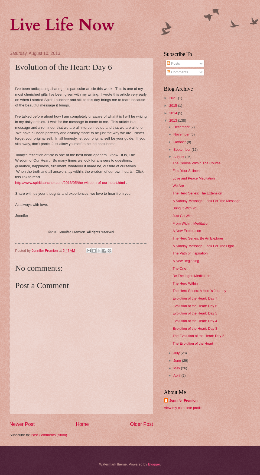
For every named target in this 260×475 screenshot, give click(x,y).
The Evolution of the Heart (193, 343)
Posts (173, 63)
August (179, 157)
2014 (173, 113)
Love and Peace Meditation (194, 178)
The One (179, 268)
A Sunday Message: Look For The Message (206, 201)
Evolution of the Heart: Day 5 (195, 313)
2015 (173, 105)
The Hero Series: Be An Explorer (198, 238)
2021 (173, 98)
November (181, 134)
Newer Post (22, 424)
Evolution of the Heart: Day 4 (195, 321)
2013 (173, 120)
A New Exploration (187, 231)
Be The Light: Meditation (191, 276)
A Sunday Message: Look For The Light (203, 246)
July (176, 353)
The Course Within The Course (196, 163)
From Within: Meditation (191, 223)
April (177, 375)
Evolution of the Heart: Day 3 (195, 328)
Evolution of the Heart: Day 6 (195, 306)
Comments (177, 72)
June (177, 360)
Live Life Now (62, 25)
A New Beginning (186, 261)
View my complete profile (183, 408)
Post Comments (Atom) (49, 435)
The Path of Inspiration (190, 253)
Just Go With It (184, 216)
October (180, 142)
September (182, 149)
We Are (178, 186)
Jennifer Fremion (183, 400)
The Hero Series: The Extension (197, 193)
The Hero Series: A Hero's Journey (199, 291)
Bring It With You (185, 208)
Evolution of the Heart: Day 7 (195, 298)
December (181, 127)
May (177, 368)
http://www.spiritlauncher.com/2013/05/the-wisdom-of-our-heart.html (70, 183)
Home (82, 424)
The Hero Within (185, 283)
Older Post (141, 424)
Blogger (154, 464)
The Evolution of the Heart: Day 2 (198, 336)
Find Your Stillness (187, 171)
